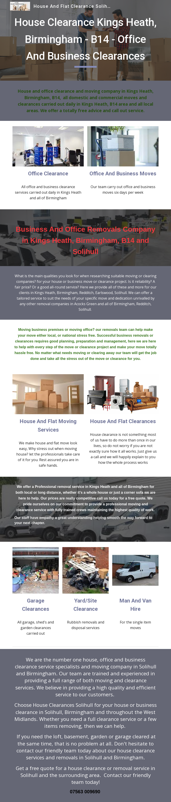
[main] (85, 40)
